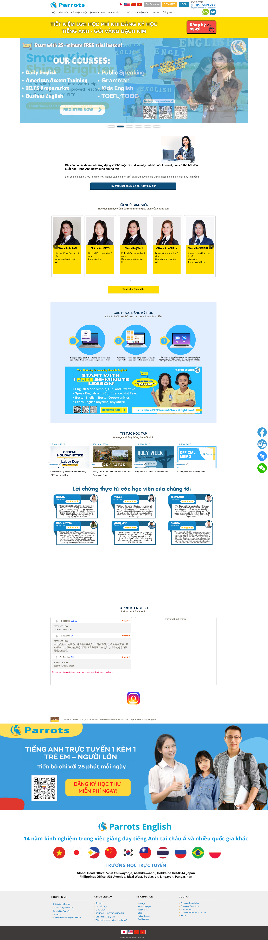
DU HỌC (127, 12)
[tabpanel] (67, 246)
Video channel (144, 916)
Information (143, 910)
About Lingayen (144, 907)
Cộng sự (167, 12)
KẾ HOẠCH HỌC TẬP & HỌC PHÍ (88, 12)
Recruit (184, 915)
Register (99, 903)
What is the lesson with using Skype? (111, 920)
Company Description (190, 903)
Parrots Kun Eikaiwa (176, 619)
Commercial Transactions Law (193, 912)
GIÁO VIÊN (113, 12)
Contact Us (57, 914)
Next (211, 246)
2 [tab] (136, 281)
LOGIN (183, 4)
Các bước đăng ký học (105, 917)
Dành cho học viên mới (63, 908)
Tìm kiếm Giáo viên (133, 289)
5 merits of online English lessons (67, 917)
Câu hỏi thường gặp (61, 911)
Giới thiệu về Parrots (61, 904)
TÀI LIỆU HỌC (142, 12)
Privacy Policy (186, 909)
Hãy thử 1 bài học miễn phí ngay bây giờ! (133, 186)
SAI (72, 636)
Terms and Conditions (190, 906)
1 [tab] (131, 281)
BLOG (156, 12)
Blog (140, 913)
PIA (72, 657)
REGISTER (169, 4)
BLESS (74, 621)
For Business (152, 4)
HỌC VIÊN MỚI (60, 12)
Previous (55, 246)
